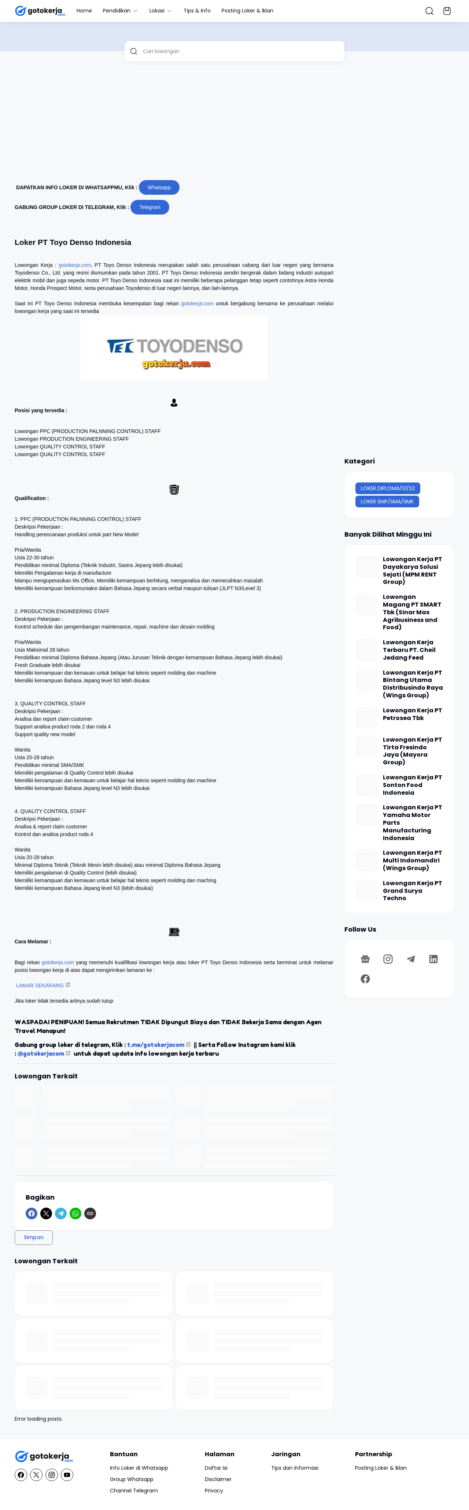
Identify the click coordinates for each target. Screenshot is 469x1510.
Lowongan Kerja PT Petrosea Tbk (412, 714)
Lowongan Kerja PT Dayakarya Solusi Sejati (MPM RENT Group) (412, 571)
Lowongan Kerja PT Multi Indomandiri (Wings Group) (412, 860)
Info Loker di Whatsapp (139, 1468)
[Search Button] (429, 11)
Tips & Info (197, 10)
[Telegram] (61, 1213)
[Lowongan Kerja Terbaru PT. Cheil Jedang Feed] (366, 650)
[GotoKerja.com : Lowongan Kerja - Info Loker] (44, 1457)
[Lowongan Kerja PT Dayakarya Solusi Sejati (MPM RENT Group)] (366, 567)
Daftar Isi (216, 1468)
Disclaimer (218, 1479)
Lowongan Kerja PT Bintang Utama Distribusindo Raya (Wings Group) (413, 684)
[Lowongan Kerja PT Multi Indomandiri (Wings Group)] (366, 860)
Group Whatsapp (132, 1479)
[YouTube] (67, 1475)
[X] (46, 1213)
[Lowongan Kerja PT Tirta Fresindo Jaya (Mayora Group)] (366, 747)
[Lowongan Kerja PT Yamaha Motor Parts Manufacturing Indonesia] (366, 815)
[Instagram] (388, 959)
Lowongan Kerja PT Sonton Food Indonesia (412, 785)
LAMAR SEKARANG (40, 985)
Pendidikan (121, 10)
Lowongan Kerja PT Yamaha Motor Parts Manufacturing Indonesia (412, 823)
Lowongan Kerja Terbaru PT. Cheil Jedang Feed (409, 650)
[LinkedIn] (433, 959)
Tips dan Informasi (294, 1468)
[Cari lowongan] (240, 51)
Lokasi (161, 10)
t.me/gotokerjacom (155, 1044)
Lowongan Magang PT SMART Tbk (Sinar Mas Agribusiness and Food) (412, 612)
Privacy (214, 1490)
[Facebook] (31, 1213)
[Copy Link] (90, 1213)
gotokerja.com (75, 265)
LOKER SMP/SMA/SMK (387, 501)
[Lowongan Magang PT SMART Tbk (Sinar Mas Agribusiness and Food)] (366, 604)
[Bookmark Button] (447, 11)
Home (84, 10)
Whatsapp (159, 187)
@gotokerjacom (41, 1053)
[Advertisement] (234, 123)
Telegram (149, 207)
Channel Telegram (134, 1490)
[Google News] (365, 959)
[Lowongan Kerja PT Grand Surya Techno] (366, 891)
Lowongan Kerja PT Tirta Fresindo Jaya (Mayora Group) (412, 751)
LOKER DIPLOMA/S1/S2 (388, 488)
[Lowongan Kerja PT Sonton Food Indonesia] (366, 785)
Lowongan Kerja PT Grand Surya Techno (412, 891)
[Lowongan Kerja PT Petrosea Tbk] (366, 718)
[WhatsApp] (75, 1213)
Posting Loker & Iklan (247, 10)
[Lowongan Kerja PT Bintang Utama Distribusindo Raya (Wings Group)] (366, 680)
